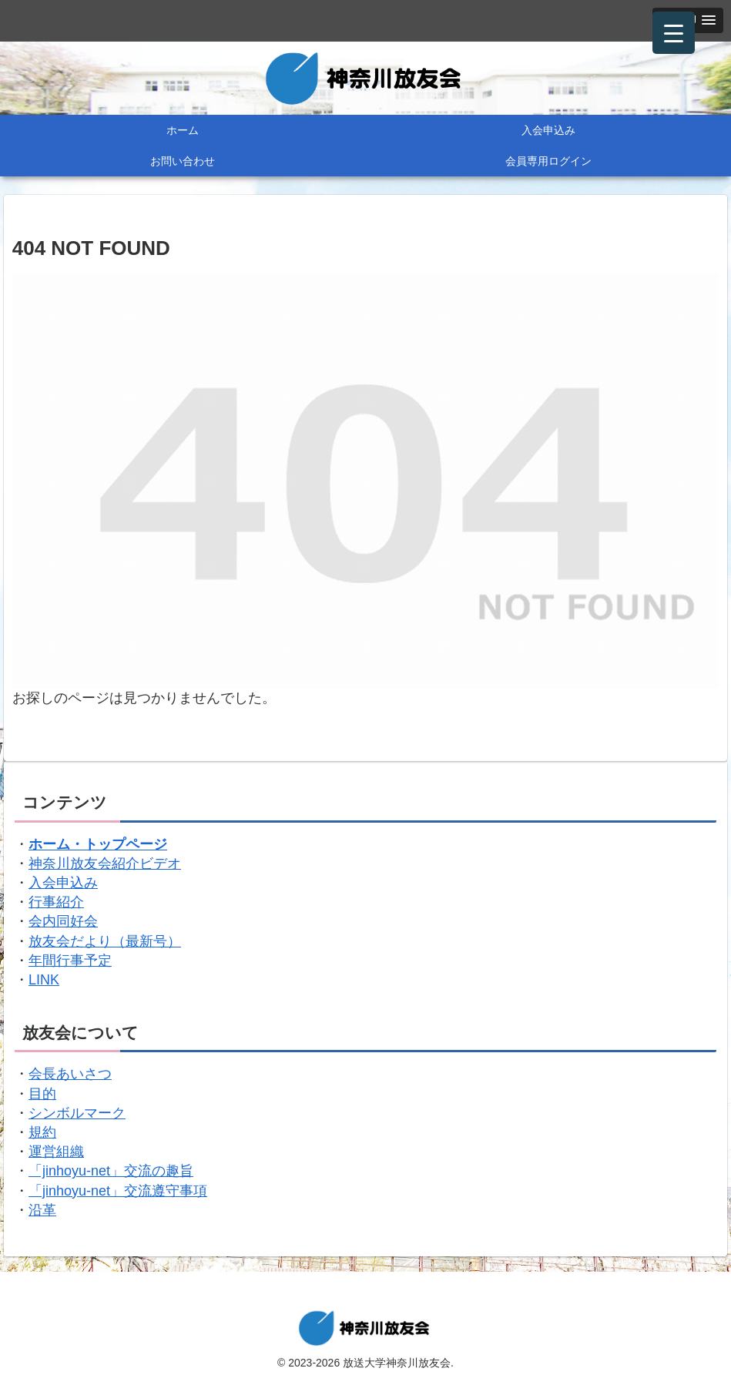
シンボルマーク (77, 1113)
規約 (42, 1132)
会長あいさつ (70, 1074)
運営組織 (56, 1151)
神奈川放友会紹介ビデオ (105, 863)
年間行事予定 (70, 960)
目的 (42, 1094)
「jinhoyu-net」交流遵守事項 (118, 1191)
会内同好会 (63, 921)
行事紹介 (56, 902)
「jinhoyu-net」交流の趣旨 (111, 1171)
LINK (44, 980)
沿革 (42, 1210)
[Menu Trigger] (673, 33)
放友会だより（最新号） (105, 941)
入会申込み (63, 882)
